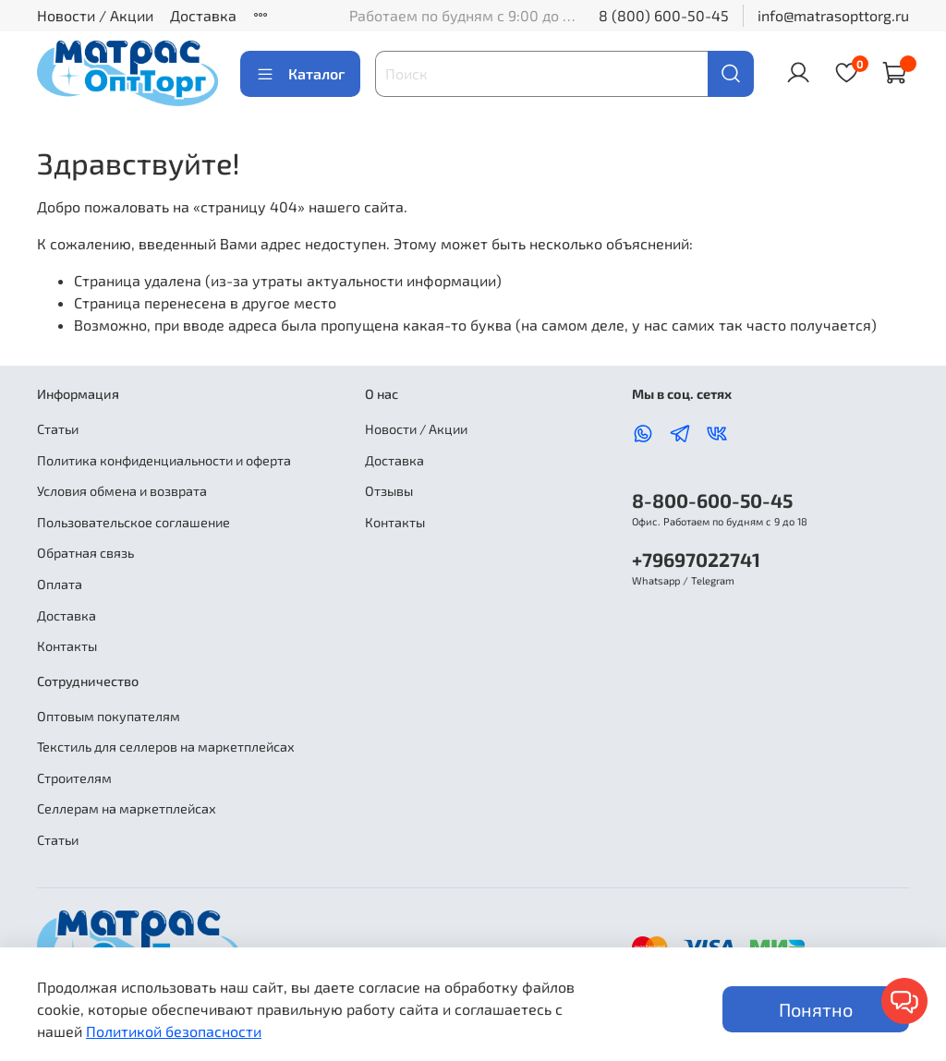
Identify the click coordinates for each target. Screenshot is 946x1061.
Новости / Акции (95, 15)
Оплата (59, 584)
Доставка (203, 15)
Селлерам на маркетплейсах (126, 808)
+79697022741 (696, 559)
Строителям (74, 778)
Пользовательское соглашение (133, 522)
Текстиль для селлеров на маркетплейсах (166, 746)
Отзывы (389, 491)
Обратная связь (85, 553)
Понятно (816, 1009)
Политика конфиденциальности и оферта (164, 460)
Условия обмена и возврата (122, 491)
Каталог (300, 74)
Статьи (58, 429)
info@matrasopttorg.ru (833, 15)
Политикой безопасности (173, 1031)
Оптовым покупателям (108, 716)
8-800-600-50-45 (712, 500)
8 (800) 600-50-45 (664, 15)
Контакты (67, 646)
